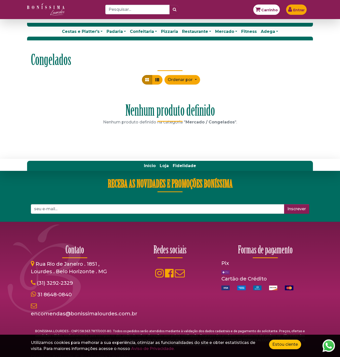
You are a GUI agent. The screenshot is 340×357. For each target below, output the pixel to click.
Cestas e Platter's (81, 31)
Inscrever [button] (296, 208)
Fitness (249, 31)
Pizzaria (169, 31)
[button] (182, 80)
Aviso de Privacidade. (153, 348)
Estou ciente (285, 344)
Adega (268, 31)
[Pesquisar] (174, 9)
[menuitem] (150, 166)
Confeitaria (142, 31)
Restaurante (195, 31)
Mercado (224, 31)
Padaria (115, 31)
